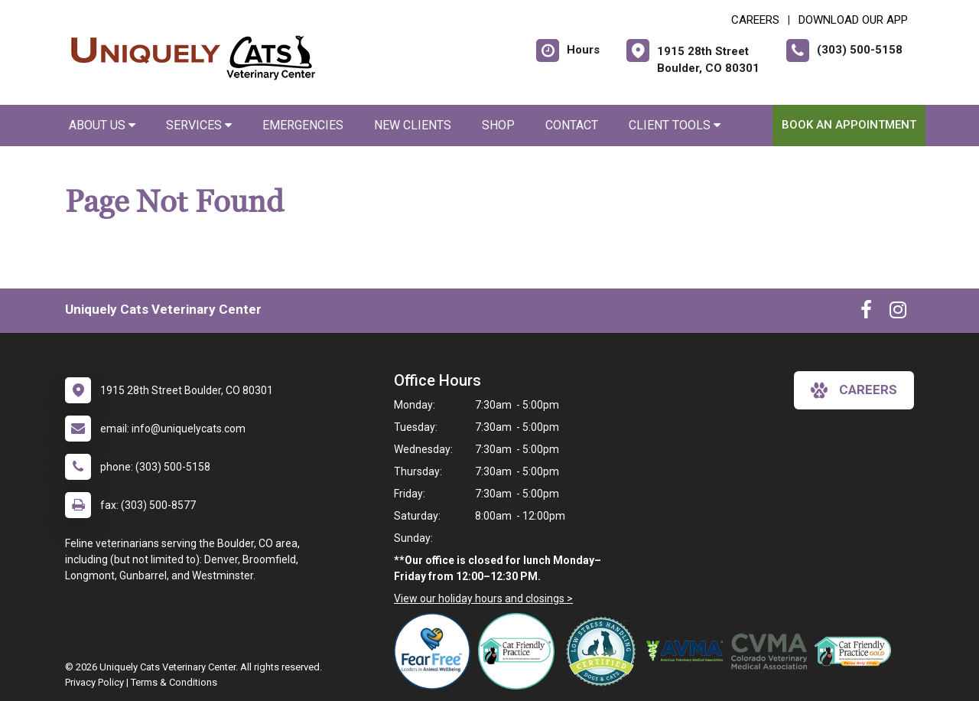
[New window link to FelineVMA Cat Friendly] (520, 651)
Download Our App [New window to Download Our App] (853, 20)
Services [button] (199, 125)
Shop (498, 125)
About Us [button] (102, 125)
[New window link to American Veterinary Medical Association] (688, 651)
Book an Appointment (849, 125)
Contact (571, 125)
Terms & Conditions (174, 682)
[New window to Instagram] (898, 313)
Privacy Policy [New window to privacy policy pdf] (94, 682)
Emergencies (302, 125)
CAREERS (755, 20)
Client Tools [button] (674, 125)
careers (854, 390)
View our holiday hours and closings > (483, 598)
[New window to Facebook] (866, 313)
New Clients (412, 125)
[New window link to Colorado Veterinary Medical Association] (772, 651)
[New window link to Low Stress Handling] (604, 651)
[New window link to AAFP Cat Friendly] (857, 651)
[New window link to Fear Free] (436, 651)
